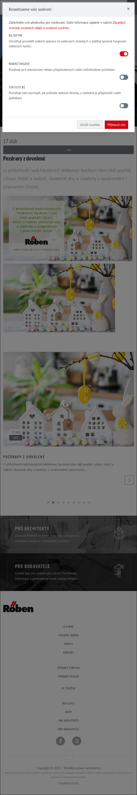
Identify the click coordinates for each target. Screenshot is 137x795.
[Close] (128, 8)
